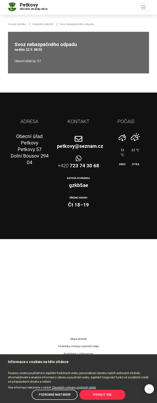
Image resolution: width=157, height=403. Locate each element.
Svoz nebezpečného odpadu (77, 24)
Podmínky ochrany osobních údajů (78, 346)
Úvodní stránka (17, 24)
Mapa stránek (79, 338)
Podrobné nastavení (55, 394)
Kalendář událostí (43, 24)
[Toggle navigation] (143, 7)
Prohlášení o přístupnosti (78, 353)
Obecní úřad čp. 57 (28, 61)
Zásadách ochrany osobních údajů (74, 387)
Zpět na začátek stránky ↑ (149, 389)
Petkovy (34, 5)
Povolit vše (102, 394)
